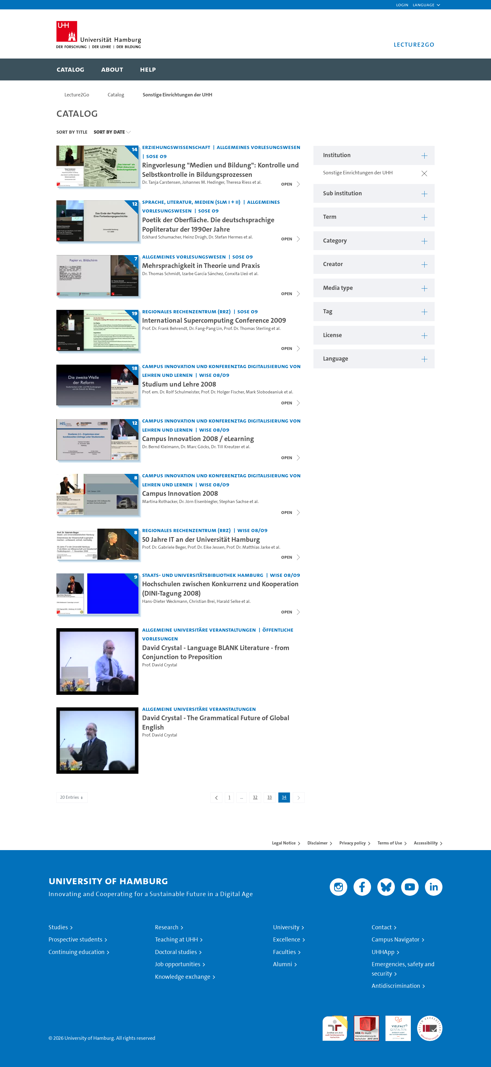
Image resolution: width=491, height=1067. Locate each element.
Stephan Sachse (234, 502)
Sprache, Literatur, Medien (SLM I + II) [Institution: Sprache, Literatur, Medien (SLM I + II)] (191, 202)
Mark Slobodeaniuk (264, 392)
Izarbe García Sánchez (202, 274)
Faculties (284, 952)
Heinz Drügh (195, 237)
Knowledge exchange (182, 977)
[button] (423, 4)
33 (271, 798)
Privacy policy (352, 843)
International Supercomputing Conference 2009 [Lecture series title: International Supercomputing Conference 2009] (214, 320)
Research (166, 927)
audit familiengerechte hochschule (335, 1027)
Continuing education (77, 952)
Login (402, 4)
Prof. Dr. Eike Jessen (206, 547)
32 (257, 798)
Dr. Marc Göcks (195, 447)
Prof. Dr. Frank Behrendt (164, 328)
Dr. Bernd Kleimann (160, 447)
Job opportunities (177, 964)
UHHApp (383, 952)
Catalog (116, 94)
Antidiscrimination (396, 986)
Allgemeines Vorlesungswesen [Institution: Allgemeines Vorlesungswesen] (258, 147)
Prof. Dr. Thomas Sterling (247, 328)
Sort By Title (71, 132)
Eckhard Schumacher (161, 237)
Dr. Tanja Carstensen (161, 182)
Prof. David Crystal (159, 665)
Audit (360, 1019)
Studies (58, 927)
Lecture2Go (77, 94)
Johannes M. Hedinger (203, 182)
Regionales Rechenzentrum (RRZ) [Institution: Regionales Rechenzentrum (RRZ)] (186, 311)
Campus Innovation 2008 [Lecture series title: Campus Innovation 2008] (180, 493)
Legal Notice (284, 843)
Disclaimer (318, 843)
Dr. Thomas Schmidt (161, 274)
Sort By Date (109, 132)
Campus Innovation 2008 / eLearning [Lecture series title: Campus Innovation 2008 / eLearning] (198, 438)
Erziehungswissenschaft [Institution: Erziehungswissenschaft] (176, 147)
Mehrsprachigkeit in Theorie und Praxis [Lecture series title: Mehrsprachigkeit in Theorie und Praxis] (201, 265)
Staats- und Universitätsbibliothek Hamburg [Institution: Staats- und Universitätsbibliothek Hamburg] (202, 575)
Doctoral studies (176, 952)
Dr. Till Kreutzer (225, 447)
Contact (382, 927)
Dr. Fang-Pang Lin (205, 328)
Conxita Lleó (236, 274)
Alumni (282, 964)
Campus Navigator (396, 940)
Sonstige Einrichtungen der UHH (177, 94)
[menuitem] (70, 69)
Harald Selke (228, 601)
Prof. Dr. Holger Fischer (222, 392)
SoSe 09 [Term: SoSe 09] (156, 156)
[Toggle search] (424, 69)
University (286, 927)
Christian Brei (202, 601)
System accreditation (429, 1023)
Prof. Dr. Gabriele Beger (164, 547)
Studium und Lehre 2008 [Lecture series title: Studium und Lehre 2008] (179, 384)
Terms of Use (390, 843)
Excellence (286, 940)
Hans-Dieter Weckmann (164, 601)
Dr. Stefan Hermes (226, 237)
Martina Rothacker (159, 502)
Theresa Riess (238, 182)
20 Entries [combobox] (72, 797)
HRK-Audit (396, 1019)
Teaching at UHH (176, 940)
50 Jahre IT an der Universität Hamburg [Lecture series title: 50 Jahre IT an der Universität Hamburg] (201, 539)
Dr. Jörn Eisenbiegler (198, 502)
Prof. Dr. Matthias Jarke (248, 547)
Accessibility (426, 843)
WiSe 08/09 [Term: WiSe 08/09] (214, 375)
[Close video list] (291, 184)
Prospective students (75, 940)
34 (286, 798)
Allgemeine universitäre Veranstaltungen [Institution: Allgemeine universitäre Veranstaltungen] (199, 630)
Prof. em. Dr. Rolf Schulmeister (170, 392)
